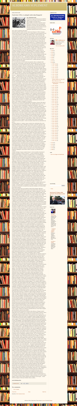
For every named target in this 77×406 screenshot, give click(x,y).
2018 (52, 57)
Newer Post (14, 391)
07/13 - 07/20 (54, 106)
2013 (52, 142)
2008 (52, 149)
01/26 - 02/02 (54, 135)
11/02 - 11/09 (54, 76)
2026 (52, 50)
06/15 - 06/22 (54, 111)
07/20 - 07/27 (54, 104)
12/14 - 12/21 (54, 67)
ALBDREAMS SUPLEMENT (30, 5)
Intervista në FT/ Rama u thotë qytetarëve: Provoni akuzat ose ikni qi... (57, 194)
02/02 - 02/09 (54, 133)
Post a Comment (16, 389)
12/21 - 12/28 (54, 65)
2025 (52, 52)
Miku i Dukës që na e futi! (56, 80)
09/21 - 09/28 (54, 90)
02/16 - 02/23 (54, 130)
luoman (43, 400)
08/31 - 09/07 (54, 94)
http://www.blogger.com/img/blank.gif (57, 154)
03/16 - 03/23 (54, 125)
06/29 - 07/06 (54, 109)
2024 (52, 54)
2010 (52, 147)
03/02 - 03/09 (54, 126)
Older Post (44, 391)
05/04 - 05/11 (54, 116)
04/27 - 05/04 (54, 118)
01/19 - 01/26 (54, 137)
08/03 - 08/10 (54, 101)
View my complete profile (60, 45)
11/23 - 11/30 (54, 72)
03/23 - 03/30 (54, 123)
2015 (52, 60)
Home (29, 391)
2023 (52, 55)
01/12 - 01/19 (54, 138)
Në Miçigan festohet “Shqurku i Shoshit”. (53, 230)
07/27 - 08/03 (54, 102)
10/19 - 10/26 (54, 85)
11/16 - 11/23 (54, 74)
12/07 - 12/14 (54, 69)
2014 (52, 62)
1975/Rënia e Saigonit (53, 242)
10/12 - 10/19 (54, 87)
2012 (52, 144)
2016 (52, 59)
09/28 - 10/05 (54, 89)
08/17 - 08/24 (54, 97)
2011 (52, 146)
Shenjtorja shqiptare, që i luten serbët (58, 79)
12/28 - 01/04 (54, 64)
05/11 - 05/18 (54, 114)
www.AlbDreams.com (61, 40)
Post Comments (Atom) (21, 393)
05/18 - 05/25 (54, 113)
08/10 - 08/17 (54, 99)
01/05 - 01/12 (54, 140)
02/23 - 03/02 (54, 128)
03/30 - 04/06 (54, 121)
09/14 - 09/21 (54, 92)
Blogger (51, 400)
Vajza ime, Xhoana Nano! (53, 215)
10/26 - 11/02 (54, 77)
